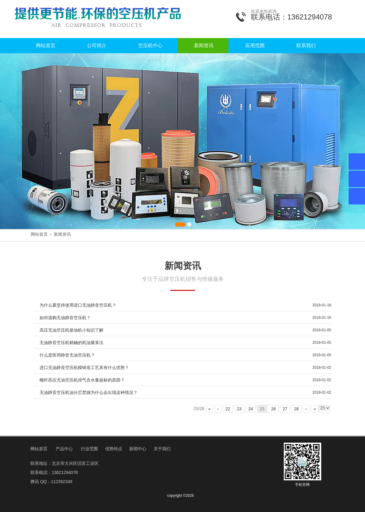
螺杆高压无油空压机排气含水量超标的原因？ (82, 380)
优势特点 (113, 448)
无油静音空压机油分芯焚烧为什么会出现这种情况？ (88, 392)
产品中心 (64, 448)
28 (296, 408)
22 (227, 408)
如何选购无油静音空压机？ (65, 317)
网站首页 (45, 45)
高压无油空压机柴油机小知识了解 (71, 330)
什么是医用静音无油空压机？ (67, 355)
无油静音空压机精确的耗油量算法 (71, 342)
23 (239, 408)
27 (285, 408)
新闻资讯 (204, 45)
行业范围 (89, 448)
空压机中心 (150, 45)
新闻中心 (137, 448)
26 (273, 408)
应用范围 (255, 45)
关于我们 (162, 448)
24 (250, 408)
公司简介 (96, 45)
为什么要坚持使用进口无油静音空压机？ (78, 305)
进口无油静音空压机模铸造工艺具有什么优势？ (84, 367)
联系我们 (306, 45)
